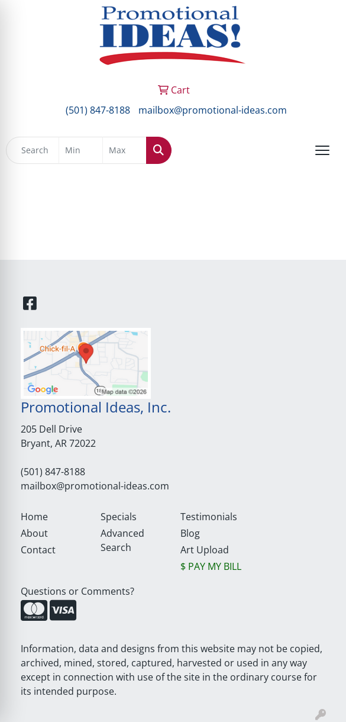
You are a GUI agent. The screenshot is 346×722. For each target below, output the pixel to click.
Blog (190, 533)
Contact (38, 549)
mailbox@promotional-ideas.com (212, 110)
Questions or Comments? (77, 591)
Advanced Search (122, 540)
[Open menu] (322, 150)
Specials (119, 516)
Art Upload (204, 549)
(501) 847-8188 (98, 110)
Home (34, 516)
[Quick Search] (32, 150)
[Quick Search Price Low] (81, 150)
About (34, 533)
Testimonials (208, 516)
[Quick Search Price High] (124, 150)
